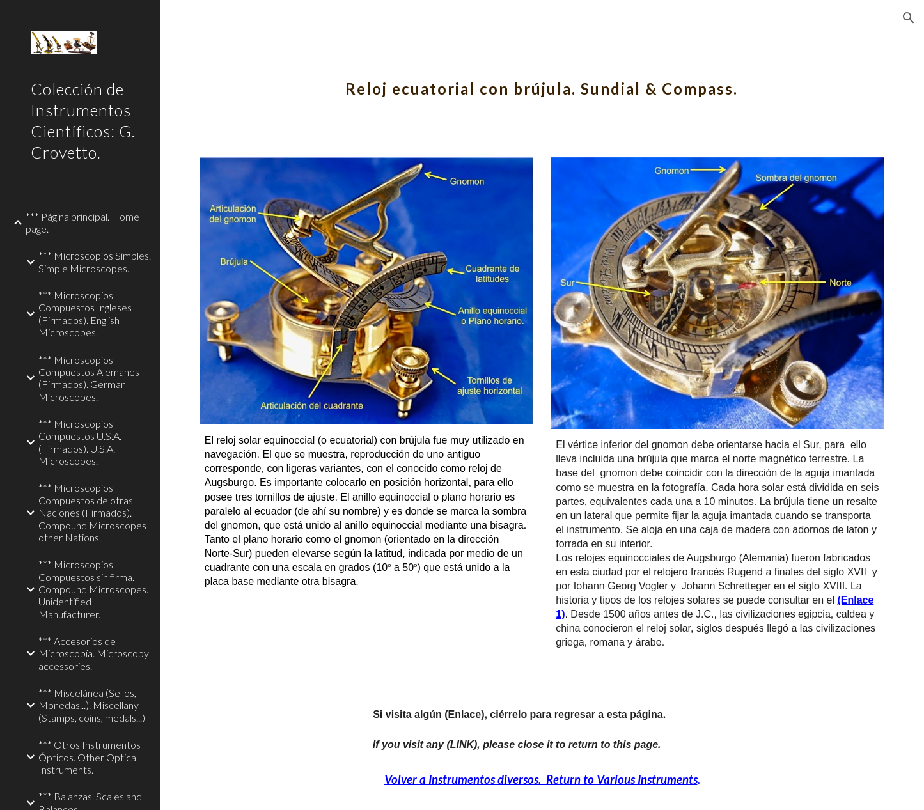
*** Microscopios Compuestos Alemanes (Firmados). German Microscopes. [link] (88, 378)
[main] (542, 80)
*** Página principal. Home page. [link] (82, 222)
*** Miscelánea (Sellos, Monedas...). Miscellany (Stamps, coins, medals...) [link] (91, 705)
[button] (908, 18)
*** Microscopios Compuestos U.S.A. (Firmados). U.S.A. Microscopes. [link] (79, 442)
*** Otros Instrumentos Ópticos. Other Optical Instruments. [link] (89, 756)
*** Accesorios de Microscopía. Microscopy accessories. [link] (93, 653)
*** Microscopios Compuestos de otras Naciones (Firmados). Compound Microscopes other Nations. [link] (92, 512)
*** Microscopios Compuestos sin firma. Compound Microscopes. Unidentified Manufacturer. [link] (93, 588)
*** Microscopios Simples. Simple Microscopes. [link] (94, 261)
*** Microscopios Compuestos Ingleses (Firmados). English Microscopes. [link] (85, 313)
